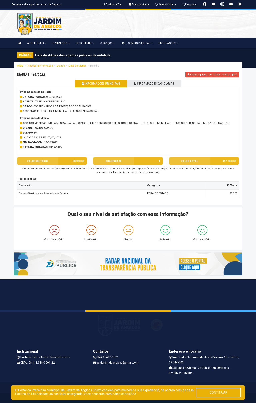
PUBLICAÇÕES (168, 43)
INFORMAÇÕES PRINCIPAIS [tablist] (99, 83)
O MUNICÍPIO (61, 43)
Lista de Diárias (77, 65)
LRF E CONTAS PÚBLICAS (137, 43)
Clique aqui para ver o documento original (212, 74)
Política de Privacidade (31, 394)
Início (20, 65)
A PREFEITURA (36, 43)
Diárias (61, 65)
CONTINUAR (218, 392)
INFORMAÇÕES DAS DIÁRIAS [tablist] (156, 83)
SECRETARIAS (85, 43)
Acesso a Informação (40, 65)
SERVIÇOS (107, 43)
